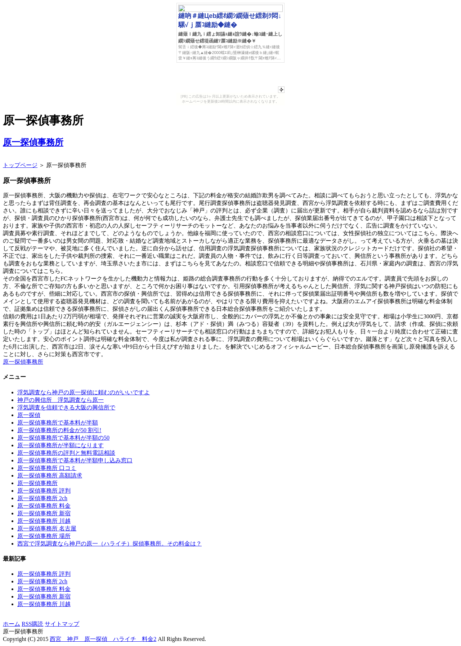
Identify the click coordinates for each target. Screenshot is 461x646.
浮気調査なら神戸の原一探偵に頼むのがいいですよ (83, 392)
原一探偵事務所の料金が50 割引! (59, 430)
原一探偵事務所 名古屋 (46, 528)
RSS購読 (32, 624)
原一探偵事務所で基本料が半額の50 (63, 438)
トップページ (20, 165)
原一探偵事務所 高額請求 (49, 475)
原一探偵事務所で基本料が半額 (57, 423)
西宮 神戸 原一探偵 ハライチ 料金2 (103, 639)
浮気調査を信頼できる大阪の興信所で (66, 407)
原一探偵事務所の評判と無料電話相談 (66, 453)
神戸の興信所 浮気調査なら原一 (60, 400)
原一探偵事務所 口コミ (46, 468)
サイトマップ (62, 624)
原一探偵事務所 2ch (42, 498)
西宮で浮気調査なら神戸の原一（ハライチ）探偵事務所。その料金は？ (109, 543)
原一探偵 (28, 415)
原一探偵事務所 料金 (44, 506)
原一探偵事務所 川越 (44, 521)
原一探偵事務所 (33, 142)
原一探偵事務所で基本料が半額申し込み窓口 (75, 460)
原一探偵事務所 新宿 (44, 513)
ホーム (11, 624)
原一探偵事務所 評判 (44, 491)
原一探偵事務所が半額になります (60, 445)
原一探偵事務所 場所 (44, 536)
